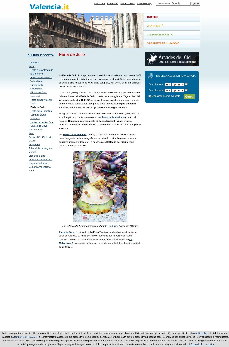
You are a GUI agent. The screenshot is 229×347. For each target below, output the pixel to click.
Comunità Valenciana (40, 167)
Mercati (32, 152)
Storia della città (37, 155)
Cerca (189, 96)
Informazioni (195, 344)
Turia (31, 170)
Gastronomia (35, 129)
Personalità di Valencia (40, 137)
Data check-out (156, 90)
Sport (31, 133)
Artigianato (34, 144)
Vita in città (155, 25)
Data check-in (155, 84)
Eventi (32, 141)
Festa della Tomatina (41, 111)
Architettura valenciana (40, 159)
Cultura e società (41, 55)
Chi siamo (99, 3)
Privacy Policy (128, 3)
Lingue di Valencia (38, 163)
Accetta (210, 344)
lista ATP (32, 337)
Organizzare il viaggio (163, 43)
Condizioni (112, 3)
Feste (32, 66)
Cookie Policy (144, 3)
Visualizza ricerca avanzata (164, 96)
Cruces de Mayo (38, 126)
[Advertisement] (101, 64)
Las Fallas (113, 226)
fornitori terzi (20, 337)
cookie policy (200, 333)
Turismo (152, 17)
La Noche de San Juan (42, 122)
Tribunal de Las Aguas (40, 148)
